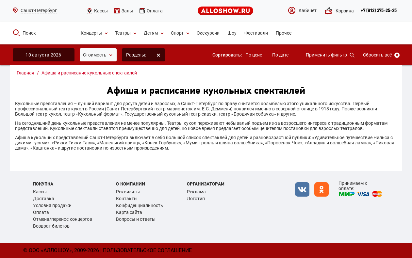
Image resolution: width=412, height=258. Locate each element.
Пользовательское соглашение (147, 250)
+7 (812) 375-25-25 (378, 10)
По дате (280, 54)
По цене (253, 54)
